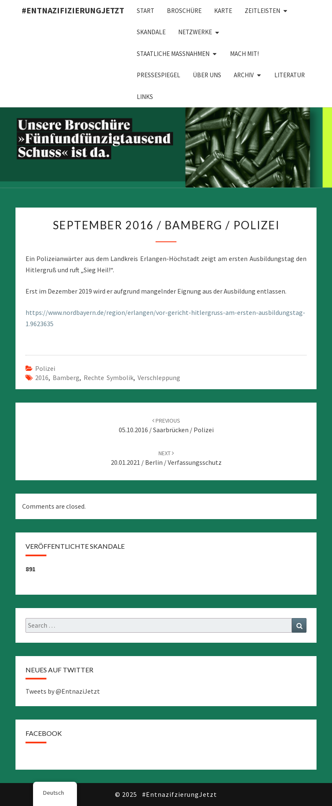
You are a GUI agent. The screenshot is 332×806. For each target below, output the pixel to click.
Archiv (244, 75)
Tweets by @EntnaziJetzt (63, 691)
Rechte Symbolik (108, 377)
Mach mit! (244, 54)
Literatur (289, 75)
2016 (42, 377)
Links (145, 97)
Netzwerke (195, 32)
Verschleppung (159, 377)
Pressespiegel (158, 75)
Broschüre (184, 11)
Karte (223, 11)
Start (145, 11)
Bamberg (66, 377)
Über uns (207, 75)
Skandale (151, 32)
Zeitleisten (262, 11)
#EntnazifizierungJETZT (73, 10)
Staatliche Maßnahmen (173, 54)
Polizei (45, 368)
